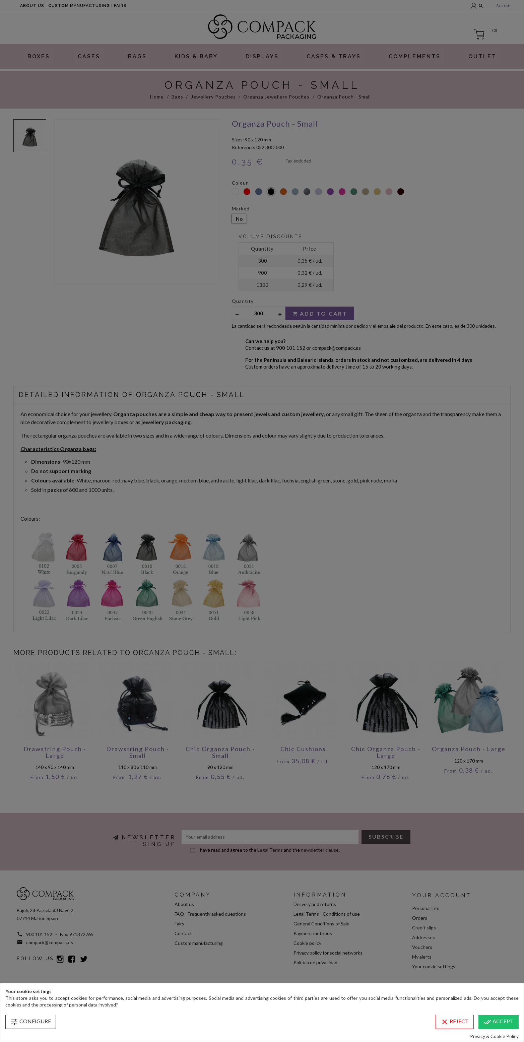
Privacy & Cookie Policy (494, 1036)
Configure (30, 1022)
